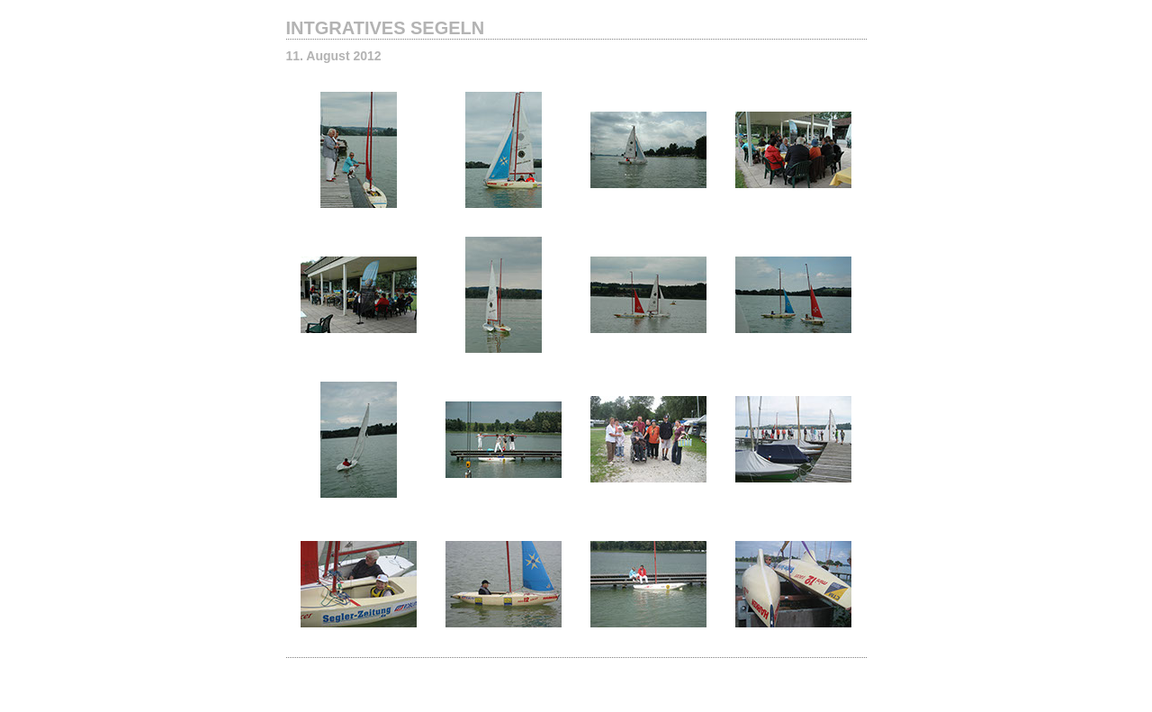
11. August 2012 (334, 56)
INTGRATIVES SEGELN (385, 28)
